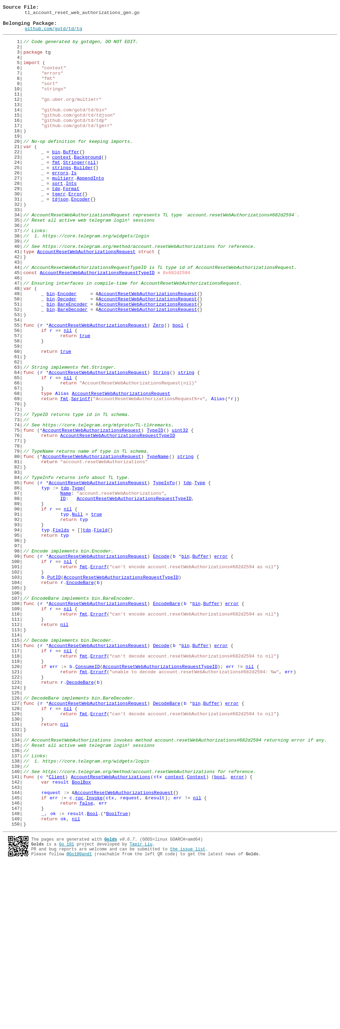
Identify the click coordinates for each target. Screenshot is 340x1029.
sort (57, 218)
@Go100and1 (79, 1019)
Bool (92, 974)
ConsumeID (87, 797)
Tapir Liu (141, 1007)
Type (199, 577)
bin (56, 180)
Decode (161, 772)
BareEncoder (72, 363)
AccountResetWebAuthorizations (110, 930)
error (221, 665)
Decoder (67, 356)
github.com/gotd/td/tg (53, 33)
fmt (56, 192)
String (161, 445)
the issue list (187, 1013)
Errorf (98, 678)
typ (45, 583)
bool (177, 388)
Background (87, 186)
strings (61, 199)
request (51, 949)
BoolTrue (117, 974)
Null (77, 615)
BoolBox (81, 936)
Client (57, 930)
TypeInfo (164, 577)
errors (60, 205)
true (84, 400)
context (61, 186)
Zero (158, 388)
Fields (61, 634)
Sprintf (80, 476)
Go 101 (66, 1007)
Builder (83, 199)
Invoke (94, 955)
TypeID (155, 514)
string (186, 445)
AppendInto (90, 211)
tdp (56, 224)
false (86, 961)
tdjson (60, 237)
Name (65, 589)
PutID (54, 690)
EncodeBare (80, 697)
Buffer (71, 180)
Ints (71, 218)
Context (196, 930)
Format (71, 224)
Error (75, 230)
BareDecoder (72, 369)
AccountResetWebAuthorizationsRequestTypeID (97, 325)
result (60, 936)
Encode (161, 665)
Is (74, 205)
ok (53, 974)
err (54, 797)
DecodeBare (80, 816)
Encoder (80, 237)
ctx (158, 930)
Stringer (74, 192)
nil (92, 192)
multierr (63, 211)
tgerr (59, 230)
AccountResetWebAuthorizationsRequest (86, 300)
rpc (79, 955)
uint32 (180, 514)
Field (100, 634)
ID (63, 596)
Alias (62, 470)
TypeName (158, 545)
